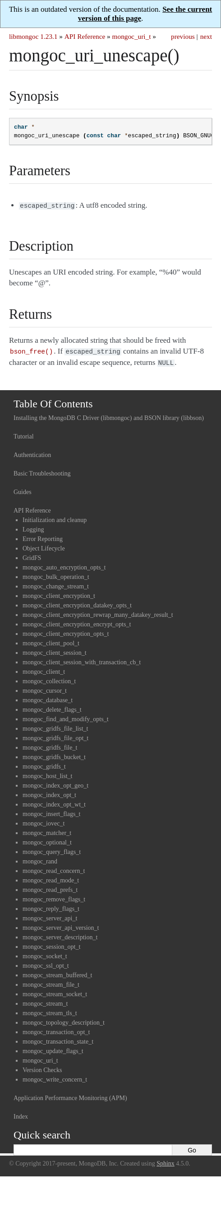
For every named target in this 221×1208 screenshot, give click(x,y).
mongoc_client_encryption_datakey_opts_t (77, 602)
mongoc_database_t (48, 697)
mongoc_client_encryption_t (59, 593)
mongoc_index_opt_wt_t (54, 801)
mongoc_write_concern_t (55, 1076)
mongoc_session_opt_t (51, 944)
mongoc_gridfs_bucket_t (54, 754)
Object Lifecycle (44, 545)
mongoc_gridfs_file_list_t (55, 726)
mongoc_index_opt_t (49, 792)
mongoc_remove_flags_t (54, 896)
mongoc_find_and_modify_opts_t (66, 716)
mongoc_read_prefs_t (50, 887)
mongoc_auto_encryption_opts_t (64, 564)
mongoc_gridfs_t (44, 763)
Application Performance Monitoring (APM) (70, 1095)
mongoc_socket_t (45, 953)
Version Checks (42, 1067)
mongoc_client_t (44, 669)
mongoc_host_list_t (47, 773)
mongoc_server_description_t (60, 934)
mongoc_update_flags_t (53, 1048)
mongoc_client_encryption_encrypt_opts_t (77, 621)
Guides (23, 489)
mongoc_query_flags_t (52, 849)
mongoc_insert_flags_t (51, 811)
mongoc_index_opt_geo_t (55, 782)
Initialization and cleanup (55, 517)
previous (183, 36)
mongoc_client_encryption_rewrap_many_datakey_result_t (98, 612)
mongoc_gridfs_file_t (50, 745)
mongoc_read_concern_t (54, 868)
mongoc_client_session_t (55, 650)
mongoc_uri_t (131, 36)
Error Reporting (43, 536)
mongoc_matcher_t (47, 830)
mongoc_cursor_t (45, 688)
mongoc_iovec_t (43, 820)
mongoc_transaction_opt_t (56, 1029)
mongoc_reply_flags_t (51, 906)
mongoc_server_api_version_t (61, 925)
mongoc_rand (40, 858)
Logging (33, 526)
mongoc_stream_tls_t (50, 1010)
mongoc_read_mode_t (51, 877)
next (206, 36)
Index (21, 1113)
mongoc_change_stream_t (56, 583)
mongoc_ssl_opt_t (46, 963)
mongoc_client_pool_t (51, 640)
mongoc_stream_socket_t (55, 991)
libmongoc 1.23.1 (33, 36)
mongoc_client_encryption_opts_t (66, 631)
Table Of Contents (53, 401)
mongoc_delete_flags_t (52, 707)
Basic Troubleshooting (42, 470)
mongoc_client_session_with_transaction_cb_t (82, 659)
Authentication (32, 452)
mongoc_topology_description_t (64, 1020)
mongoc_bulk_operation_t (56, 574)
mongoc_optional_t (47, 839)
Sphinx (166, 1160)
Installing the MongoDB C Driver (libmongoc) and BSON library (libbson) (109, 415)
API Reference (84, 36)
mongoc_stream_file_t (51, 982)
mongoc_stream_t (45, 1001)
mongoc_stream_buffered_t (57, 972)
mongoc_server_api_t (50, 915)
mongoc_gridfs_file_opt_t (55, 735)
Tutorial (24, 433)
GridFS (32, 555)
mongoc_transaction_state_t (58, 1038)
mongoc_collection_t (49, 678)
